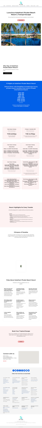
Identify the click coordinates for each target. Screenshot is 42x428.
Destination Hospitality (33, 398)
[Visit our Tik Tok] (18, 370)
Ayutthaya (13, 393)
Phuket (13, 390)
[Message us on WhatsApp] (26, 370)
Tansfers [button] (27, 5)
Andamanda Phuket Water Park (26, 391)
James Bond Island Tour (25, 390)
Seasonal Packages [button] (15, 5)
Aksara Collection (33, 399)
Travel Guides (33, 5)
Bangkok (13, 389)
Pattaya (13, 392)
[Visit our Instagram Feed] (16, 370)
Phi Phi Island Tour (24, 389)
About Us (4, 388)
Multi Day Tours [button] (22, 5)
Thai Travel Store (6, 387)
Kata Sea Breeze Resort (34, 400)
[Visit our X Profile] (20, 370)
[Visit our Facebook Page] (13, 370)
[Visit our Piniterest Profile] (22, 370)
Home (4, 5)
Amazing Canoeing (14, 398)
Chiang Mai (13, 391)
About (37, 5)
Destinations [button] (8, 5)
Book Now (21, 341)
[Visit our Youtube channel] (24, 370)
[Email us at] (29, 370)
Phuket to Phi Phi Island (25, 379)
